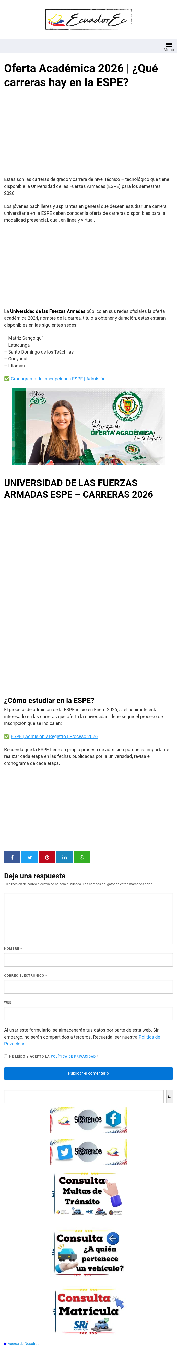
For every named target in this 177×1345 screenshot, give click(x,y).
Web (8, 1002)
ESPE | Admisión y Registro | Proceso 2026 (54, 736)
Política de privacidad (74, 1056)
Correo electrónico (25, 975)
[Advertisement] (88, 133)
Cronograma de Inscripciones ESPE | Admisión (58, 378)
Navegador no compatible (88, 596)
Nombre (13, 949)
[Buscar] (169, 1096)
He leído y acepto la (51, 1056)
